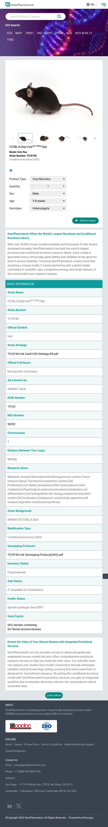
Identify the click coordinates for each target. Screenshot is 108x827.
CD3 (9, 33)
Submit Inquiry (85, 220)
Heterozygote (41, 208)
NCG (69, 33)
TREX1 (29, 33)
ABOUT (9, 705)
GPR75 (59, 33)
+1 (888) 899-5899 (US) (28, 771)
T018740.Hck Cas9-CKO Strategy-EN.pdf (33, 354)
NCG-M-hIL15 (83, 33)
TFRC (10, 39)
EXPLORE (10, 739)
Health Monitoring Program (79, 744)
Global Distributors (15, 751)
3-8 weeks (39, 201)
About (8, 744)
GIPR (48, 33)
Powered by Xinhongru (81, 817)
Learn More (54, 695)
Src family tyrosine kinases (24, 629)
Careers (18, 744)
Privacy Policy (31, 744)
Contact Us (11, 760)
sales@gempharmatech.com (30, 765)
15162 (12, 406)
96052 (12, 424)
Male (36, 193)
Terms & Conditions (51, 744)
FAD (39, 33)
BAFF (19, 33)
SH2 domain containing (22, 625)
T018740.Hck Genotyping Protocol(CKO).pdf (35, 554)
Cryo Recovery (42, 179)
